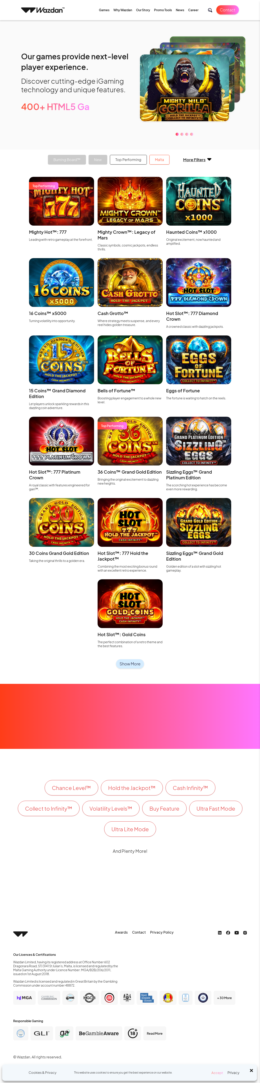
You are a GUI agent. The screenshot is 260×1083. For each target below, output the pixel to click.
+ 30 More (224, 998)
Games (104, 10)
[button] (251, 1070)
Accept (217, 1072)
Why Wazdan (122, 10)
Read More (155, 1033)
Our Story (143, 10)
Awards (121, 932)
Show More (130, 663)
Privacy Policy (162, 932)
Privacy (233, 1072)
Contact (227, 9)
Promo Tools (163, 10)
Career (193, 10)
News (180, 10)
